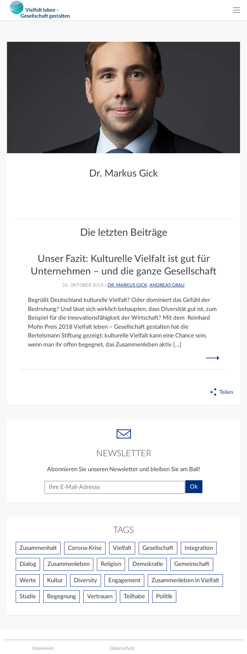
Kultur (55, 580)
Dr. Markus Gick (127, 285)
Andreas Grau (167, 285)
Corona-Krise (85, 548)
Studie (28, 596)
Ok (194, 487)
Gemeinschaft (191, 564)
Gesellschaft (157, 548)
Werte (28, 580)
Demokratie (147, 564)
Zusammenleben (68, 564)
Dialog (28, 564)
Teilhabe (134, 596)
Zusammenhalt (38, 548)
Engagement (124, 580)
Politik (164, 596)
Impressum (43, 648)
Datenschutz (122, 648)
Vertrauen (100, 596)
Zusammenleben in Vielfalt (185, 580)
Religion (111, 564)
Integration (199, 548)
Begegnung (61, 596)
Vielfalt (122, 548)
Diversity (85, 580)
